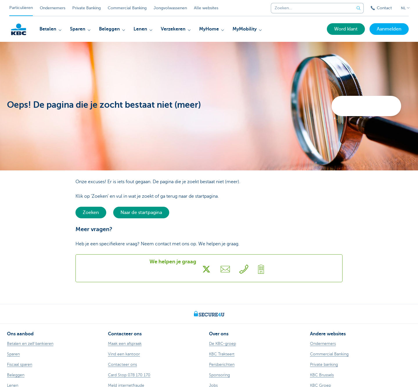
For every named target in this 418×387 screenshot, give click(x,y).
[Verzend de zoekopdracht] (358, 8)
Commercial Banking (127, 8)
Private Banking (86, 8)
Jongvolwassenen (170, 8)
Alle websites (206, 8)
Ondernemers (52, 8)
